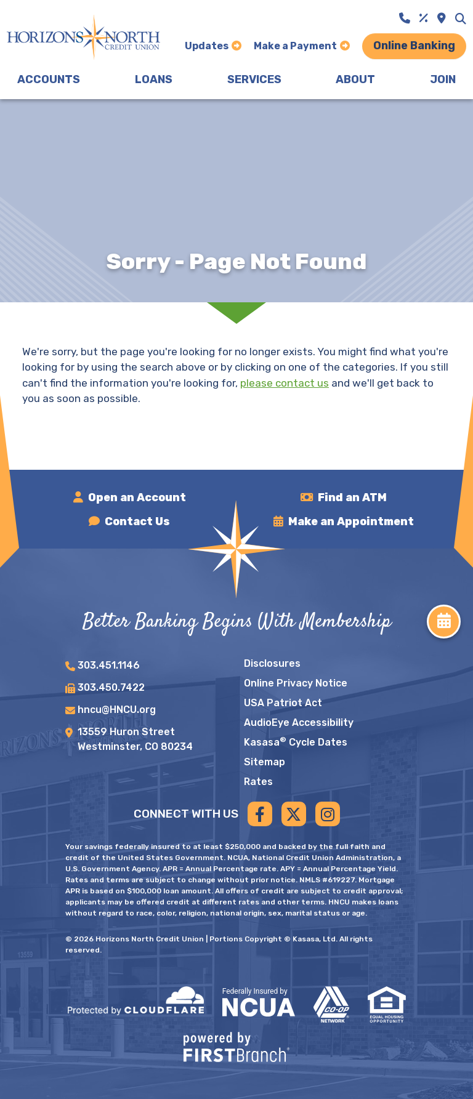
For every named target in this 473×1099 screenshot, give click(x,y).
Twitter (293, 814)
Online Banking (414, 45)
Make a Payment (295, 46)
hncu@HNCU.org (117, 709)
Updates (206, 46)
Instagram (327, 814)
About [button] (355, 79)
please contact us (284, 383)
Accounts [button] (48, 79)
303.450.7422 (111, 687)
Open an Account (137, 497)
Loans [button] (153, 79)
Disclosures (272, 663)
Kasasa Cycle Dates (295, 742)
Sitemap (264, 762)
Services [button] (254, 79)
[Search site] (460, 18)
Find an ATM (352, 497)
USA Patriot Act (283, 703)
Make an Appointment (351, 521)
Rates (258, 781)
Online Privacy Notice (295, 683)
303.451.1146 (109, 665)
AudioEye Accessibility (299, 722)
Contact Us (138, 521)
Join (443, 79)
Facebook (260, 814)
